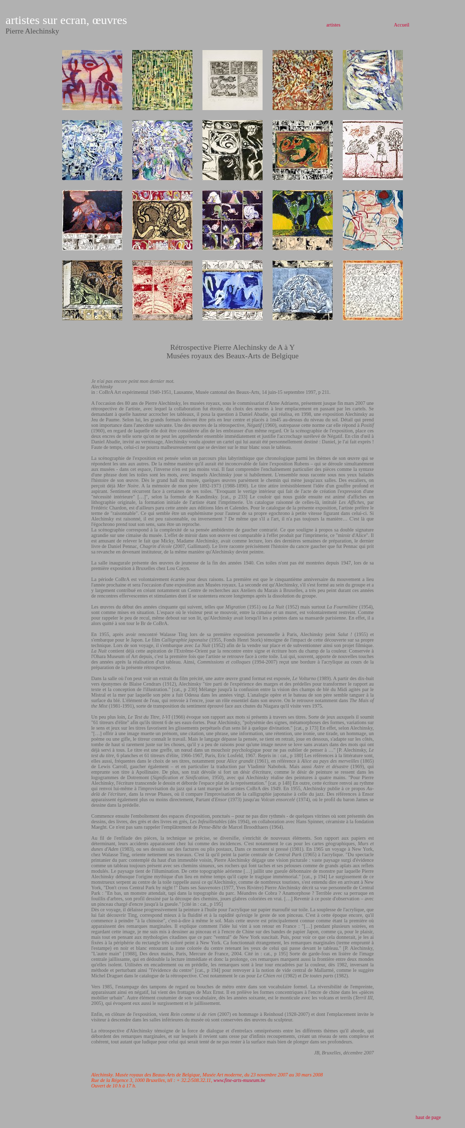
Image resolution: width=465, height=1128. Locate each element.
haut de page (428, 1117)
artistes (333, 25)
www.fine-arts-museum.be (239, 1080)
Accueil (401, 25)
